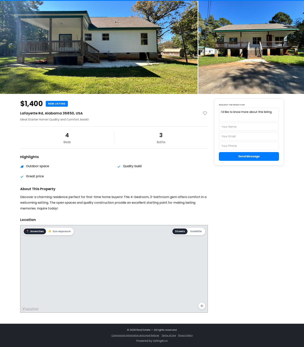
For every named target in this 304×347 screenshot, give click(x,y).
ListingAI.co (160, 341)
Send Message (249, 156)
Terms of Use (169, 335)
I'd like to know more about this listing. (249, 114)
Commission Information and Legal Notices (135, 335)
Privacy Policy (185, 335)
